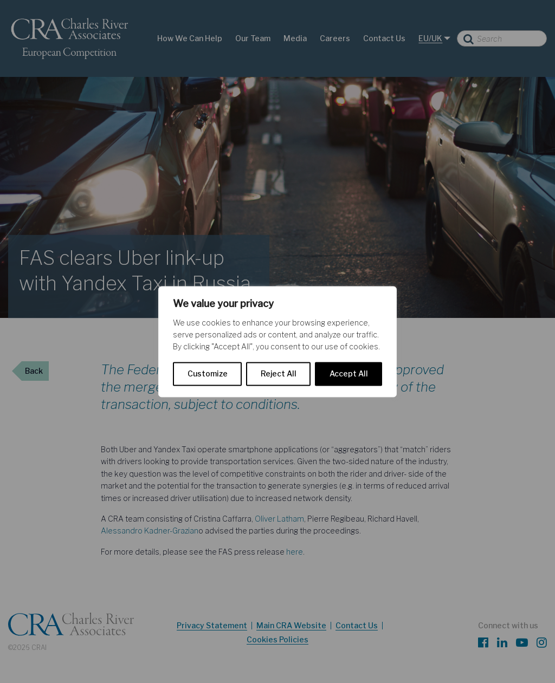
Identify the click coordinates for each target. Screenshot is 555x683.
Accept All (349, 373)
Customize (208, 373)
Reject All (278, 373)
